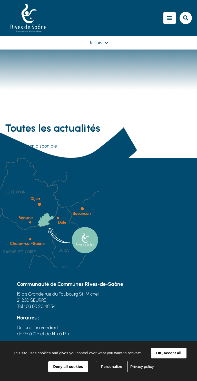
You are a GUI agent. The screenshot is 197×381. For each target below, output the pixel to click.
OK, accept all (168, 353)
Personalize (111, 367)
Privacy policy (142, 366)
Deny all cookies (68, 367)
